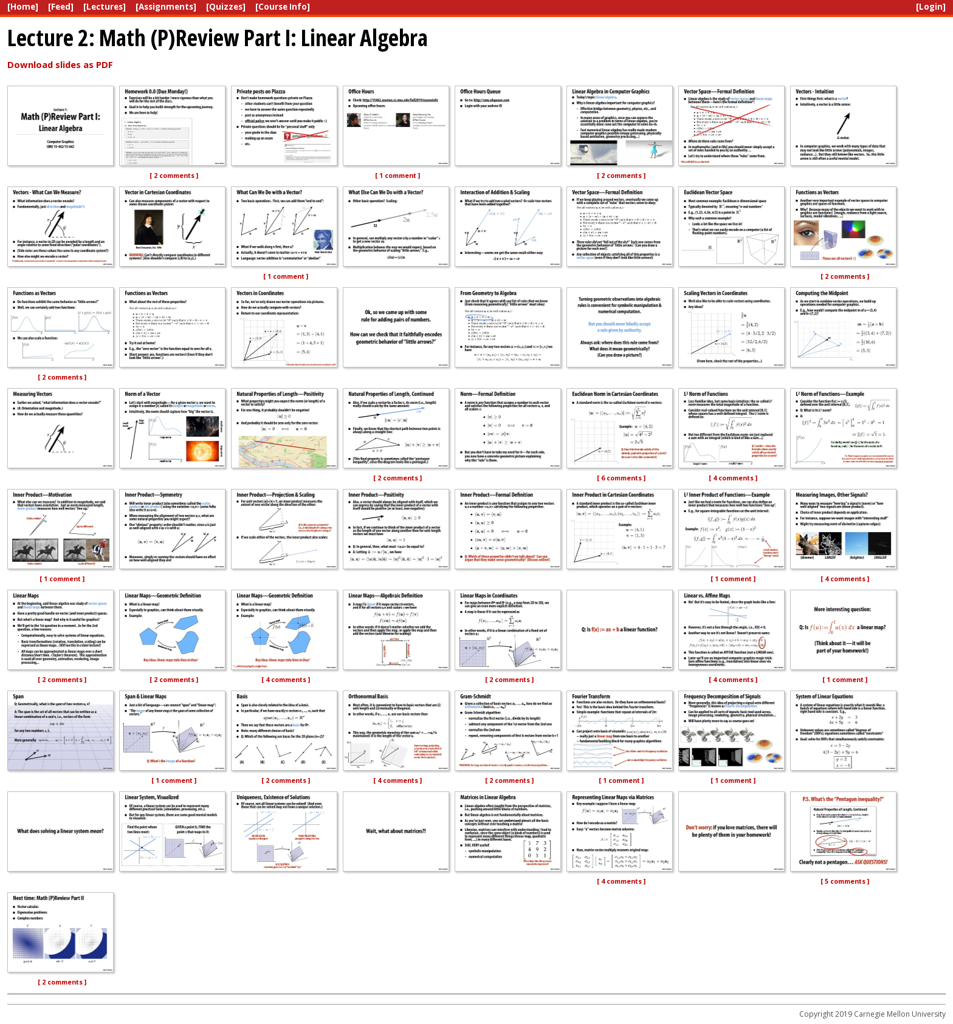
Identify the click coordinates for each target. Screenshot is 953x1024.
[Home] (22, 6)
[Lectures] (104, 6)
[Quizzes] (226, 6)
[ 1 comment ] (397, 175)
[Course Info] (282, 6)
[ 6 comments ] (621, 478)
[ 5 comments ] (845, 881)
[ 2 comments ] (174, 175)
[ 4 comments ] (733, 478)
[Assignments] (166, 6)
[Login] (931, 6)
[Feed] (61, 6)
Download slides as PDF (60, 64)
